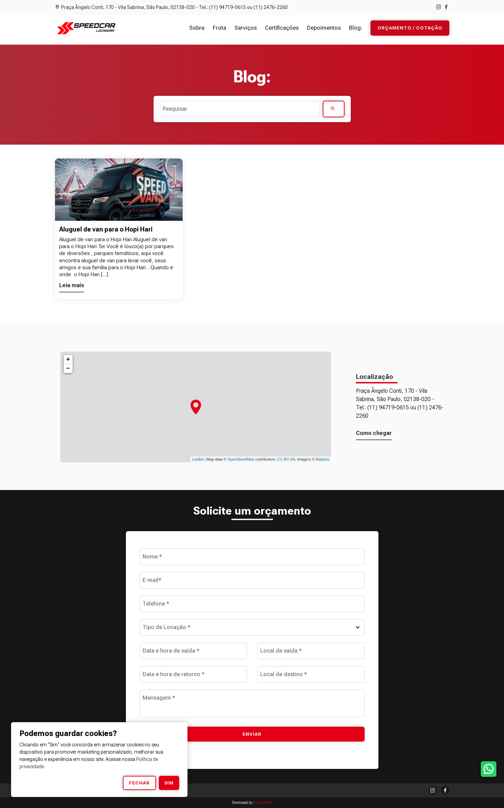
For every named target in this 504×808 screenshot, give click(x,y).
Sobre (196, 28)
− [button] (68, 368)
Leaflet (197, 459)
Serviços (246, 28)
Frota (219, 28)
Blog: (355, 28)
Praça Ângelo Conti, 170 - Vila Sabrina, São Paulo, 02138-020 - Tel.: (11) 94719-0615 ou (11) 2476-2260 (171, 7)
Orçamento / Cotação (409, 28)
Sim (169, 783)
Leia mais (71, 285)
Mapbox (322, 459)
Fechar (139, 783)
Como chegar (374, 433)
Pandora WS (263, 803)
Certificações (282, 28)
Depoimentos (324, 28)
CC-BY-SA (286, 459)
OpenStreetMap (240, 459)
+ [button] (68, 359)
